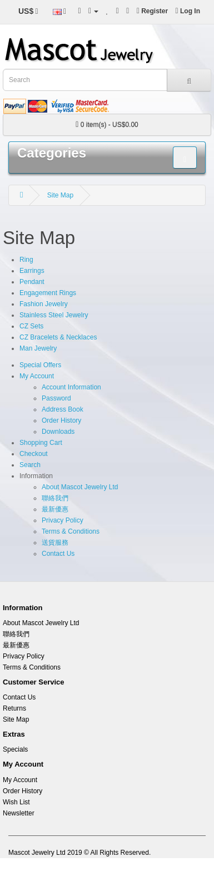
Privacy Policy (62, 520)
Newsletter (18, 813)
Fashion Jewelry (43, 304)
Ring (26, 259)
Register (152, 11)
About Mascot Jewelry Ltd (80, 487)
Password (56, 398)
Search (30, 465)
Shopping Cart (40, 443)
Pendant (31, 282)
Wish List (16, 802)
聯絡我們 (55, 498)
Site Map (60, 195)
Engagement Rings (47, 293)
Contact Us (58, 553)
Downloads (58, 431)
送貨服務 (55, 542)
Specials (15, 749)
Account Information (71, 387)
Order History (61, 420)
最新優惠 (55, 509)
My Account (36, 376)
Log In (188, 11)
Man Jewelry (38, 348)
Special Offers (40, 365)
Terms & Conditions (70, 531)
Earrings (31, 271)
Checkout (33, 454)
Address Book (62, 409)
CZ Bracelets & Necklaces (58, 337)
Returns (14, 708)
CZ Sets (31, 326)
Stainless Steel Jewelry (53, 315)
